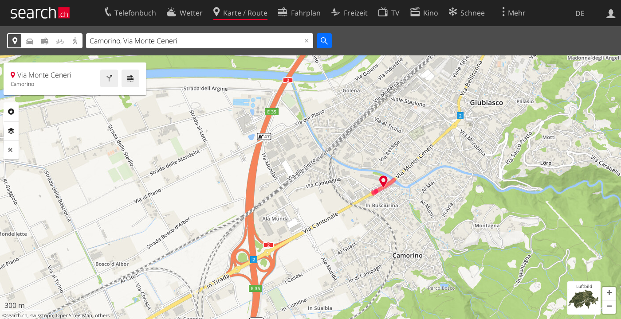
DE (580, 13)
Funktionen (11, 150)
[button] (609, 293)
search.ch (17, 315)
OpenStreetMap (74, 315)
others (102, 315)
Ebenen (11, 131)
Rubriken (11, 111)
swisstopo (41, 315)
